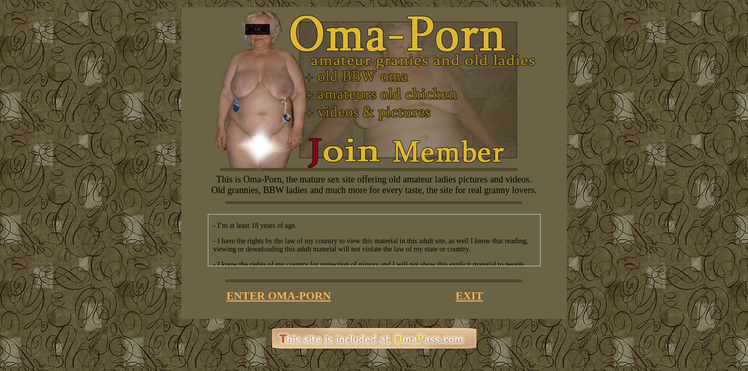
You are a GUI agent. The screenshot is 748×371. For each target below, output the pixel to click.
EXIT (469, 295)
